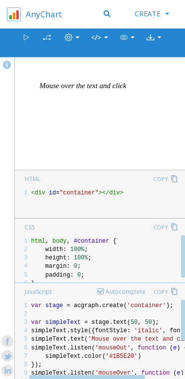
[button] (127, 43)
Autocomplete (126, 291)
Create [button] (152, 13)
